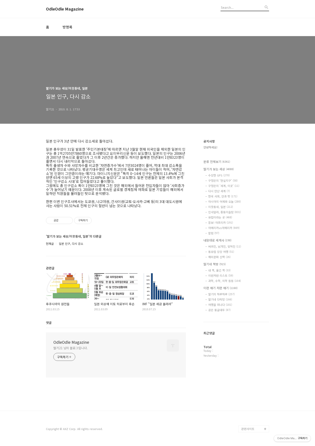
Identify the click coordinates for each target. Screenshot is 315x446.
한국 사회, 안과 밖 (222, 196)
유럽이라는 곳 (220, 217)
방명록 (67, 27)
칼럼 (213, 233)
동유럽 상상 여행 (221, 252)
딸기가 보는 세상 (218, 169)
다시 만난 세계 (219, 191)
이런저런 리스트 (220, 275)
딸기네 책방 (214, 264)
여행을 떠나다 (220, 305)
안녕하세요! (210, 147)
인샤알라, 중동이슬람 (224, 212)
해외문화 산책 (219, 257)
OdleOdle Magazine (65, 9)
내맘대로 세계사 (217, 240)
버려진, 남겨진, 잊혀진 (224, 246)
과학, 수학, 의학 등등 (224, 281)
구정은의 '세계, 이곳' (223, 186)
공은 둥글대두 (219, 310)
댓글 (49, 322)
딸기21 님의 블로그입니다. (70, 348)
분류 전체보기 (216, 161)
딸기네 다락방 (220, 299)
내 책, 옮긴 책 (219, 270)
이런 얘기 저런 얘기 (220, 288)
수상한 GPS (219, 175)
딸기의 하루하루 (221, 294)
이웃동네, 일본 (220, 207)
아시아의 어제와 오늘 (224, 201)
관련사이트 (247, 429)
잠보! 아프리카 (220, 222)
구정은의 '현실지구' (223, 180)
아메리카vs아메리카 (224, 228)
